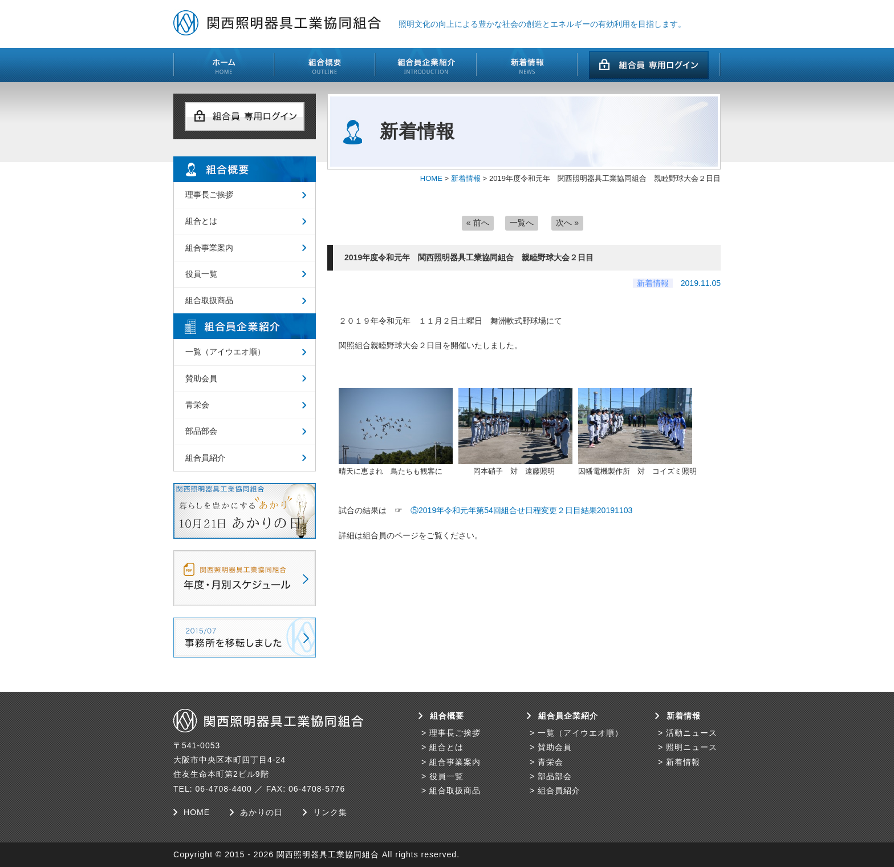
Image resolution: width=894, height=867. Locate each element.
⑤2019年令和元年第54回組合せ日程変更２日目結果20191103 (521, 510)
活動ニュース (691, 732)
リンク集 (330, 812)
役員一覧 (201, 274)
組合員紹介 (205, 457)
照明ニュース (691, 747)
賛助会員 (201, 378)
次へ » (567, 222)
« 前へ (477, 222)
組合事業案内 (209, 247)
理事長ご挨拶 (209, 194)
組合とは (201, 220)
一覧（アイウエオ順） (225, 351)
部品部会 (201, 430)
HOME (431, 178)
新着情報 (466, 178)
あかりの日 (261, 812)
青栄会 (197, 404)
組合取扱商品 (209, 300)
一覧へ (522, 222)
